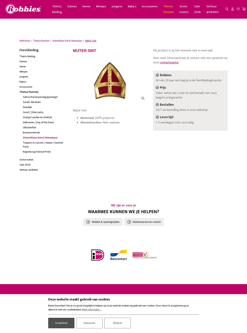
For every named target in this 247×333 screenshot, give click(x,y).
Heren (87, 6)
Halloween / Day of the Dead (38, 122)
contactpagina (169, 62)
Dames (72, 6)
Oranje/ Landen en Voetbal (37, 117)
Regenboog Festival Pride (37, 152)
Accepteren (61, 323)
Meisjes (101, 6)
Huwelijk (27, 107)
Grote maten (184, 9)
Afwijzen (117, 323)
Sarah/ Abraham (32, 102)
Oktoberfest (29, 127)
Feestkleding (29, 50)
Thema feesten (169, 9)
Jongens (117, 6)
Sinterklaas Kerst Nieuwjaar (40, 138)
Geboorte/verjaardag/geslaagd (40, 97)
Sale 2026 (197, 9)
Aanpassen (89, 323)
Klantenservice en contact (147, 222)
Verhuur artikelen (213, 9)
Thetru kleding (57, 9)
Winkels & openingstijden (105, 222)
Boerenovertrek (31, 133)
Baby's (132, 6)
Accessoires (150, 6)
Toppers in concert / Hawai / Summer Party (43, 145)
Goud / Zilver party (33, 112)
